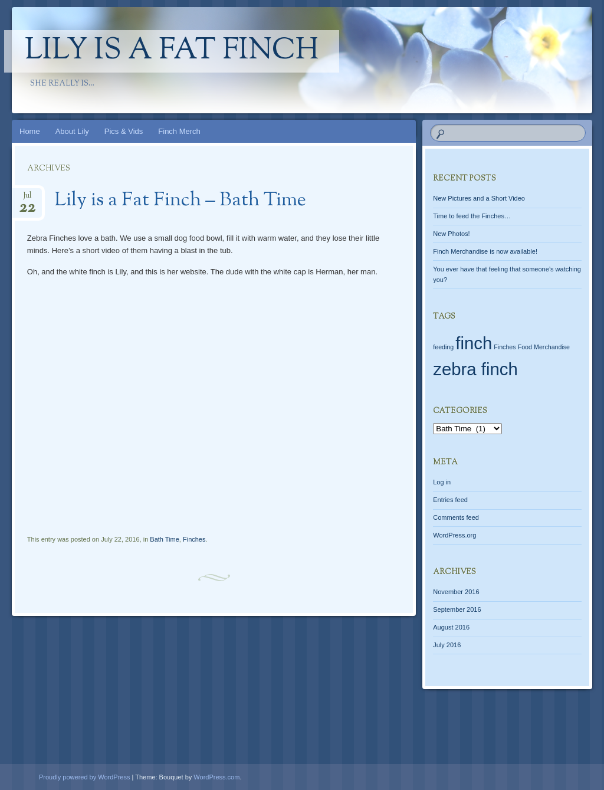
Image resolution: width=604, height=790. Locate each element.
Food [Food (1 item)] (525, 346)
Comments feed (456, 517)
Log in (442, 482)
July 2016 (447, 644)
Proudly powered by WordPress (84, 777)
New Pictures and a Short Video (479, 198)
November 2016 (456, 591)
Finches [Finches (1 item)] (505, 346)
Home (29, 131)
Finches (194, 539)
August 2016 (451, 627)
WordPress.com (216, 777)
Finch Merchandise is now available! (485, 251)
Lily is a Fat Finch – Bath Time (180, 200)
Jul (27, 199)
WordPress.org (454, 535)
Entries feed (450, 499)
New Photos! (451, 233)
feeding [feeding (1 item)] (443, 346)
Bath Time (164, 539)
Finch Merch (179, 131)
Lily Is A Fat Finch (172, 51)
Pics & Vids (123, 131)
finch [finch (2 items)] (473, 343)
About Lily (72, 131)
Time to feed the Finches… (472, 215)
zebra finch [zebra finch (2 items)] (475, 369)
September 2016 (457, 609)
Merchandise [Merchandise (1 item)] (552, 346)
